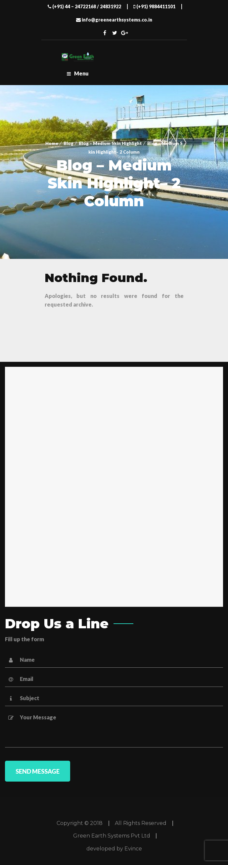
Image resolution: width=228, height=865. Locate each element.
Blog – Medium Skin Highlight (110, 143)
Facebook (105, 32)
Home (51, 143)
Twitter (114, 32)
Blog (68, 143)
